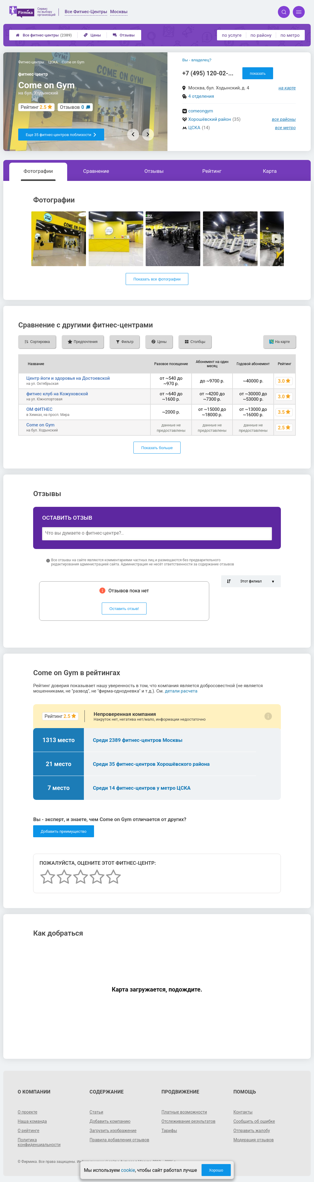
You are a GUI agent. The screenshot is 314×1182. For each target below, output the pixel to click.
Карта (270, 171)
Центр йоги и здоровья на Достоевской (68, 378)
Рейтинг (211, 171)
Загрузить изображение (113, 1130)
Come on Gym (40, 425)
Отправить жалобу (251, 1130)
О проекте (27, 1112)
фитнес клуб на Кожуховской (57, 393)
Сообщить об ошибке (254, 1121)
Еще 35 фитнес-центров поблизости (61, 134)
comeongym (200, 111)
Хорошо (216, 1170)
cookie (128, 1170)
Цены (92, 35)
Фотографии (38, 171)
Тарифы (169, 1130)
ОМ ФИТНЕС (39, 409)
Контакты (243, 1112)
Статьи (96, 1112)
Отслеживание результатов (188, 1121)
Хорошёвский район (209, 119)
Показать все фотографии (157, 279)
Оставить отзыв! (124, 608)
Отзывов (72, 107)
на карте (287, 88)
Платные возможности (184, 1112)
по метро (290, 35)
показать (258, 73)
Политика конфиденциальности (39, 1142)
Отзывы (124, 35)
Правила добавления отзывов (119, 1139)
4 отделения (201, 96)
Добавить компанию (110, 1121)
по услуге (232, 35)
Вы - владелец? (196, 60)
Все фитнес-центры (44, 35)
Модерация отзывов (253, 1139)
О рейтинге (28, 1130)
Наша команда (32, 1121)
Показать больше (157, 448)
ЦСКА (194, 127)
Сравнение (96, 171)
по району (260, 35)
